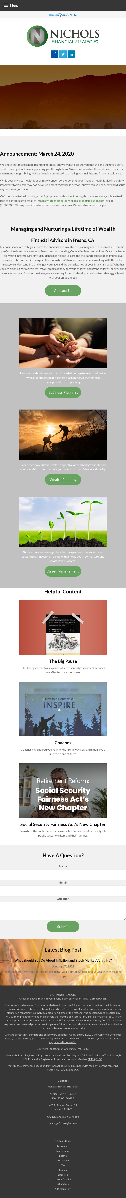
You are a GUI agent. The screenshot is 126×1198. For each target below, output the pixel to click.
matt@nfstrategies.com (54, 200)
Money (63, 1169)
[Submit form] (63, 926)
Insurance (63, 1160)
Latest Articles (63, 1179)
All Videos (63, 1184)
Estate (63, 1155)
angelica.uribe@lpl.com (89, 200)
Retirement (63, 1146)
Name (63, 866)
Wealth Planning (63, 479)
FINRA (91, 1059)
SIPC (99, 1059)
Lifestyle (63, 1174)
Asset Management (63, 571)
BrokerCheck (99, 998)
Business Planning (63, 392)
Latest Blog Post (63, 950)
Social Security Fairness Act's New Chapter (63, 824)
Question (63, 898)
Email (63, 882)
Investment (63, 1150)
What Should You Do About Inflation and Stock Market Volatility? (63, 960)
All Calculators (63, 1188)
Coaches (63, 742)
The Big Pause (63, 661)
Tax (63, 1165)
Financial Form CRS (65, 994)
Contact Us (63, 290)
